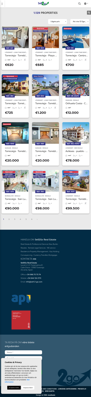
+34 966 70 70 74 (33, 274)
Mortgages (52, 255)
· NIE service (51, 248)
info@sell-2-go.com (34, 282)
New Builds (53, 244)
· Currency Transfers (40, 255)
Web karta (49, 391)
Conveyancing (27, 255)
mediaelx (51, 395)
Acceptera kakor (14, 388)
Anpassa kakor (28, 388)
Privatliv (82, 389)
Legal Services (40, 248)
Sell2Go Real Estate (43, 3)
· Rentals (30, 248)
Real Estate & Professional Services (34, 244)
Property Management (39, 251)
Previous (4, 37)
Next (26, 37)
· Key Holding (54, 251)
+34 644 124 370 (34, 278)
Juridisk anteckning (67, 389)
